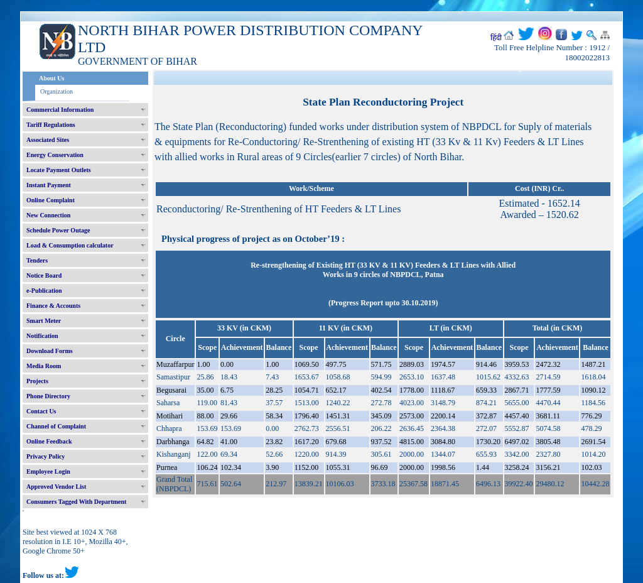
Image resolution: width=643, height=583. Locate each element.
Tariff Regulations (50, 124)
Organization (56, 91)
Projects (37, 381)
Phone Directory (48, 396)
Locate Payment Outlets (58, 169)
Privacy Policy (45, 456)
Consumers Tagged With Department (76, 501)
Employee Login (48, 471)
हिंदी (496, 37)
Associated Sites (47, 139)
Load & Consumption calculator (70, 245)
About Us (51, 78)
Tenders (37, 260)
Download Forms (49, 350)
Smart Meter (43, 320)
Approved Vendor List (56, 486)
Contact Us (41, 411)
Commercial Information (60, 109)
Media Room (43, 365)
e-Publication (44, 290)
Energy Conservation (55, 154)
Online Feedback (49, 441)
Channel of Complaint (56, 426)
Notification (42, 335)
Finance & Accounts (53, 305)
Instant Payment (48, 185)
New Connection (48, 215)
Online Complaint (50, 200)
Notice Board (44, 275)
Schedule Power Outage (58, 230)
